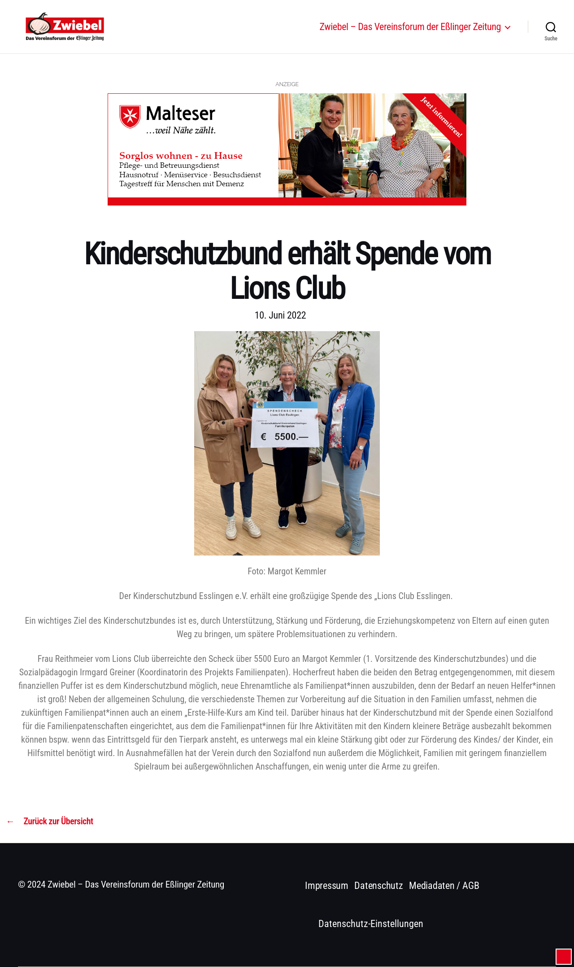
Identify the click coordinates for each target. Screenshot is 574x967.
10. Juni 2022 (280, 315)
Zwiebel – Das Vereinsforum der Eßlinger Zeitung (410, 32)
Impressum (326, 885)
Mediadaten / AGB (444, 885)
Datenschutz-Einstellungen (370, 923)
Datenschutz (378, 885)
